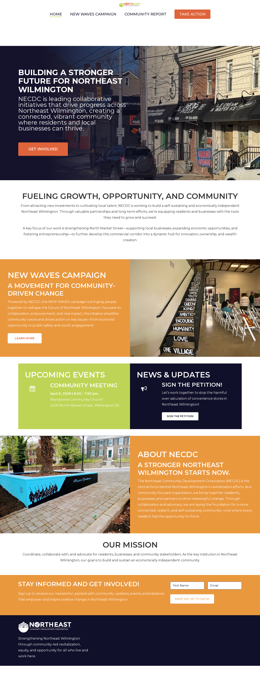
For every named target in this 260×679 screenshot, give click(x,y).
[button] (43, 149)
